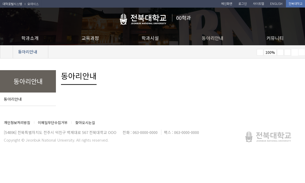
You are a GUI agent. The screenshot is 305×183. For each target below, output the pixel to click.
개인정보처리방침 (17, 122)
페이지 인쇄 (295, 52)
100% (270, 52)
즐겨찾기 (287, 52)
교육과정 (90, 38)
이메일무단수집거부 (53, 122)
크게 (280, 52)
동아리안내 (212, 38)
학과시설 (150, 38)
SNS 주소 (302, 52)
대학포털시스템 (12, 4)
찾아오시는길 (85, 122)
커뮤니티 (275, 38)
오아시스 (33, 4)
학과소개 (30, 38)
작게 (260, 52)
